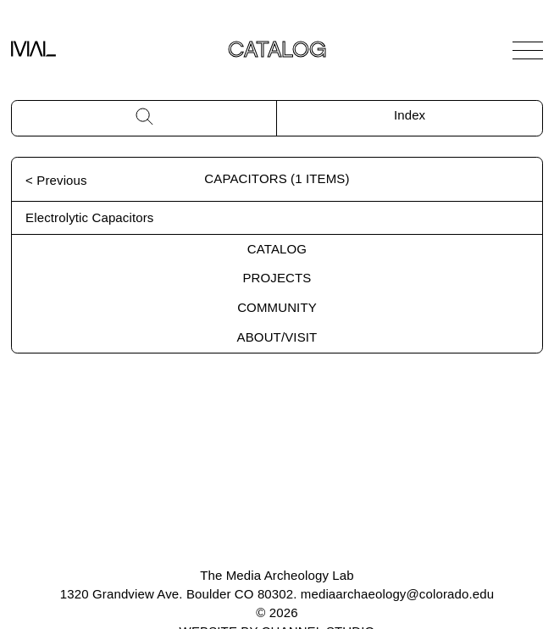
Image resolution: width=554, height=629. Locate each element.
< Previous (56, 180)
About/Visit (277, 337)
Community (277, 307)
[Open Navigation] (527, 50)
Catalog (277, 249)
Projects (276, 277)
